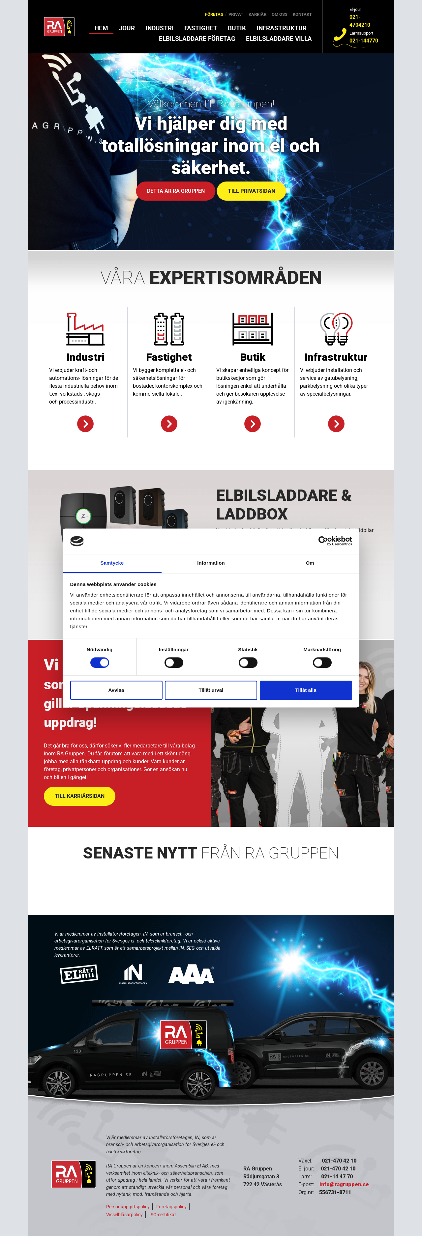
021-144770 (363, 41)
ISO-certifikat (162, 1214)
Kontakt (302, 14)
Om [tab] (310, 563)
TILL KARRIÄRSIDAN (80, 796)
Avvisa (116, 690)
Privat (235, 14)
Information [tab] (211, 563)
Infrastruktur (281, 28)
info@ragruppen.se (344, 1184)
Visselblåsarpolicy (124, 1214)
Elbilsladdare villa (279, 38)
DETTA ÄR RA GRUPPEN (176, 191)
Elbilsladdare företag (197, 38)
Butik (237, 28)
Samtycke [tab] (112, 563)
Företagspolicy (171, 1206)
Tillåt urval (211, 690)
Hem (101, 28)
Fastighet (200, 28)
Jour (127, 28)
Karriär (257, 14)
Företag (214, 14)
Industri (159, 28)
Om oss (279, 14)
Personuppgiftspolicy (128, 1206)
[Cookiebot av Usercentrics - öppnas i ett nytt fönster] (323, 541)
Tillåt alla (305, 690)
